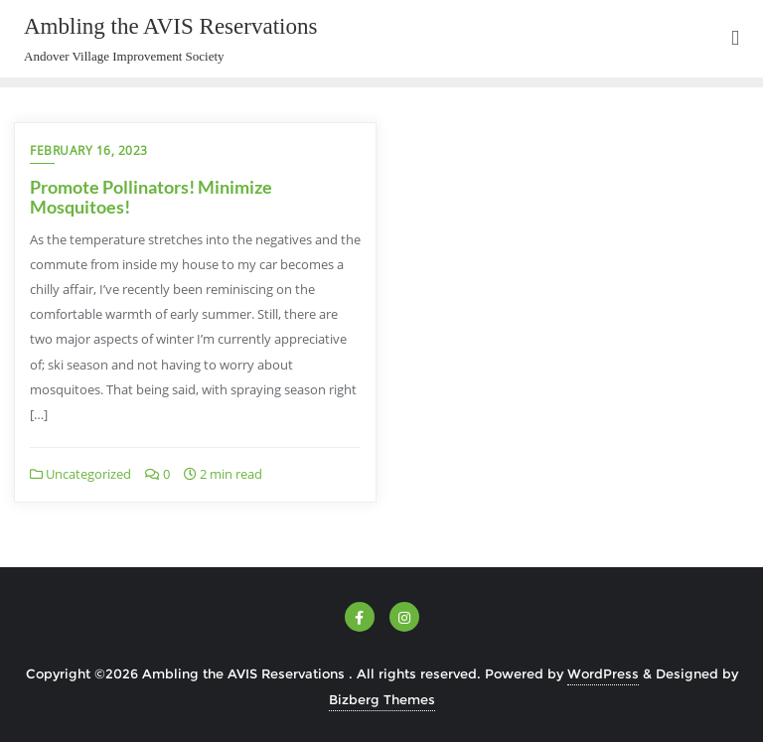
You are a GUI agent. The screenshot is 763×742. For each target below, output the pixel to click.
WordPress (603, 673)
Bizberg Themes (382, 699)
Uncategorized (80, 474)
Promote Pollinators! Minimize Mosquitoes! (151, 197)
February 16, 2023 (89, 150)
